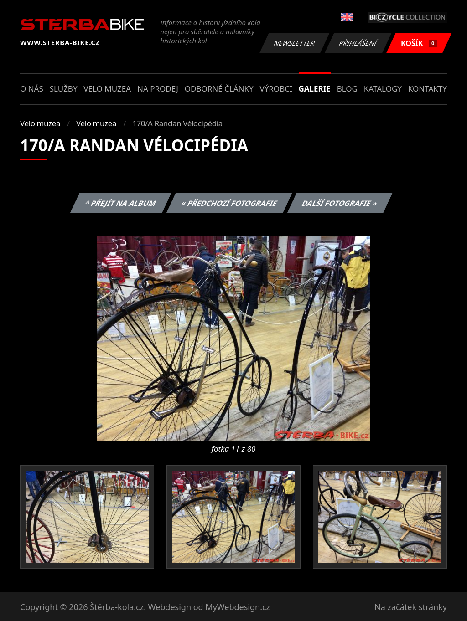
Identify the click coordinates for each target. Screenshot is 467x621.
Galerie (315, 88)
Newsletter (294, 43)
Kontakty (427, 88)
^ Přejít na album (120, 203)
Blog (347, 88)
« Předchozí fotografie (229, 203)
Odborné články (219, 88)
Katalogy (383, 88)
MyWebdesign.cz (237, 606)
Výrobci (275, 88)
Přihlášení (358, 43)
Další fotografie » (340, 203)
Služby (64, 88)
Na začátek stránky (410, 606)
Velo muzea (107, 88)
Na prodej (157, 88)
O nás (31, 88)
